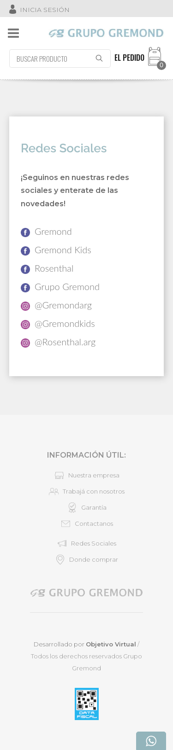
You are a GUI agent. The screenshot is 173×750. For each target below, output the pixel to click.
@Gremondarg (56, 305)
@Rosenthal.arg (58, 342)
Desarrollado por (85, 644)
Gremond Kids (56, 250)
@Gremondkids (58, 323)
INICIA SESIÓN (45, 10)
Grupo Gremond (60, 286)
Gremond (46, 231)
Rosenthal (47, 268)
